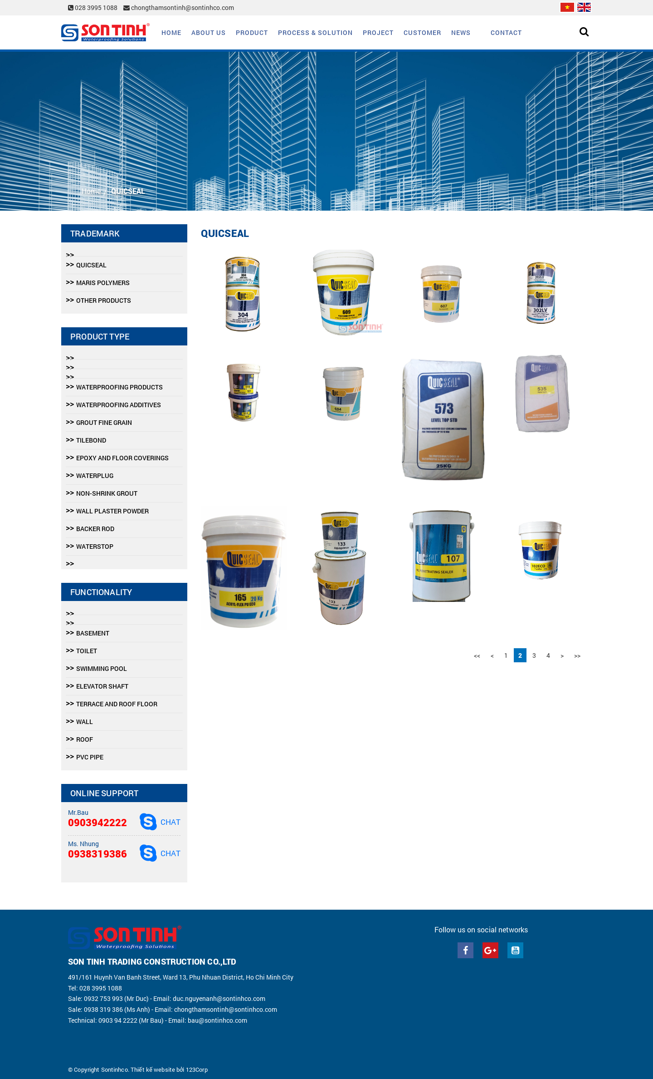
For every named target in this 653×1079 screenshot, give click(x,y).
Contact (506, 32)
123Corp (197, 1069)
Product (252, 32)
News (461, 32)
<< (477, 655)
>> (577, 655)
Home (171, 32)
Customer (422, 32)
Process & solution (315, 32)
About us (208, 32)
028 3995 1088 (93, 7)
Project (378, 32)
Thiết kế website (153, 1069)
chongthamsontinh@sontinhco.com (178, 7)
